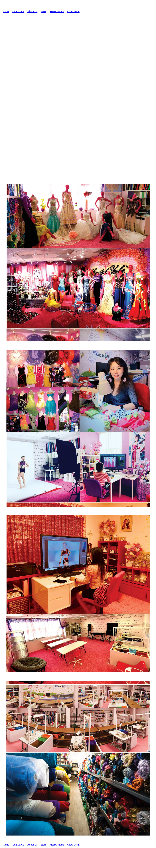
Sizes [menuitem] (43, 11)
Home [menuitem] (6, 11)
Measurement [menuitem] (57, 11)
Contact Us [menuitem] (18, 11)
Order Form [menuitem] (73, 11)
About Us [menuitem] (32, 11)
